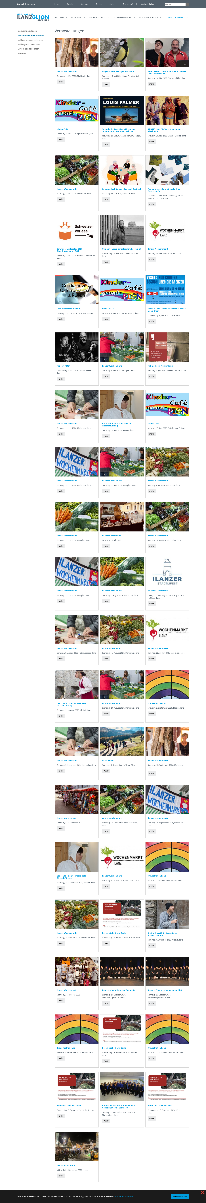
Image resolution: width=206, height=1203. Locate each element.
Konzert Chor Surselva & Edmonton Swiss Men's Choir (167, 311)
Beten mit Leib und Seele (114, 934)
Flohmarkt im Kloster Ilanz (160, 367)
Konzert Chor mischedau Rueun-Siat (119, 991)
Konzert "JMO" (63, 367)
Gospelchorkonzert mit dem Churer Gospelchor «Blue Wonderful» (119, 1108)
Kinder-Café (62, 130)
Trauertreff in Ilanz (157, 704)
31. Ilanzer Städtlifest (158, 592)
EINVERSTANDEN (180, 1196)
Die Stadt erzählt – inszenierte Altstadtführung (116, 426)
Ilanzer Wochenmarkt (67, 72)
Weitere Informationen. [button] (124, 1196)
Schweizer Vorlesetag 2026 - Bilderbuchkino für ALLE (70, 251)
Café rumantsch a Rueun (68, 310)
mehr (61, 83)
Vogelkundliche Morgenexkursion (118, 72)
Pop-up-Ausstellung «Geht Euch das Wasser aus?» (164, 191)
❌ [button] (203, 1192)
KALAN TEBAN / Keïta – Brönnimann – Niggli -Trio (165, 131)
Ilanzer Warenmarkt (111, 537)
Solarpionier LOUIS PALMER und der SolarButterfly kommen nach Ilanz (118, 131)
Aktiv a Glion (108, 761)
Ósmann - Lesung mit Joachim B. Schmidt (121, 250)
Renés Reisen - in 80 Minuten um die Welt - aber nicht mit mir (167, 73)
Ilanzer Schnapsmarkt (67, 1166)
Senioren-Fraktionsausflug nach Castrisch (121, 190)
